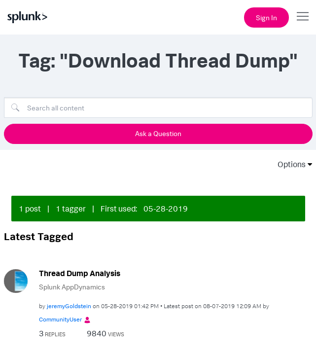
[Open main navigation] (303, 16)
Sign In (266, 17)
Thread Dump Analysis (79, 266)
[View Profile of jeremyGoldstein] (69, 298)
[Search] (158, 107)
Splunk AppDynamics (72, 280)
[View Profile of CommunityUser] (60, 312)
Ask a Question (158, 133)
